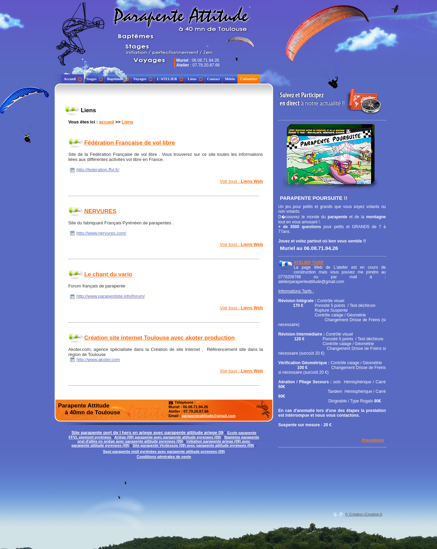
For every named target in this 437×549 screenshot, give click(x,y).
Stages (94, 79)
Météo (230, 79)
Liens (195, 79)
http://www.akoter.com (98, 359)
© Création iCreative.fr (363, 514)
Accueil (73, 79)
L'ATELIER (170, 79)
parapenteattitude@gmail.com (209, 416)
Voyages (142, 79)
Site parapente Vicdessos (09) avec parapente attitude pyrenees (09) (193, 445)
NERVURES (100, 211)
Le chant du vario (108, 274)
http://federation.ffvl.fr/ (97, 169)
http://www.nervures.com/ (101, 233)
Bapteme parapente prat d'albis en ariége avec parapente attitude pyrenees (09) (168, 439)
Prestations (373, 440)
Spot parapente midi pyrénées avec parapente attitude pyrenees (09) (164, 451)
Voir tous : (241, 181)
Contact (213, 79)
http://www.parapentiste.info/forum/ (110, 296)
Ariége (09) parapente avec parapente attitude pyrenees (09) (167, 437)
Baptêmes (118, 79)
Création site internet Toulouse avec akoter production (159, 338)
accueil (106, 121)
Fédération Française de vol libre (129, 142)
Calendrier (248, 79)
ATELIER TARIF (309, 262)
